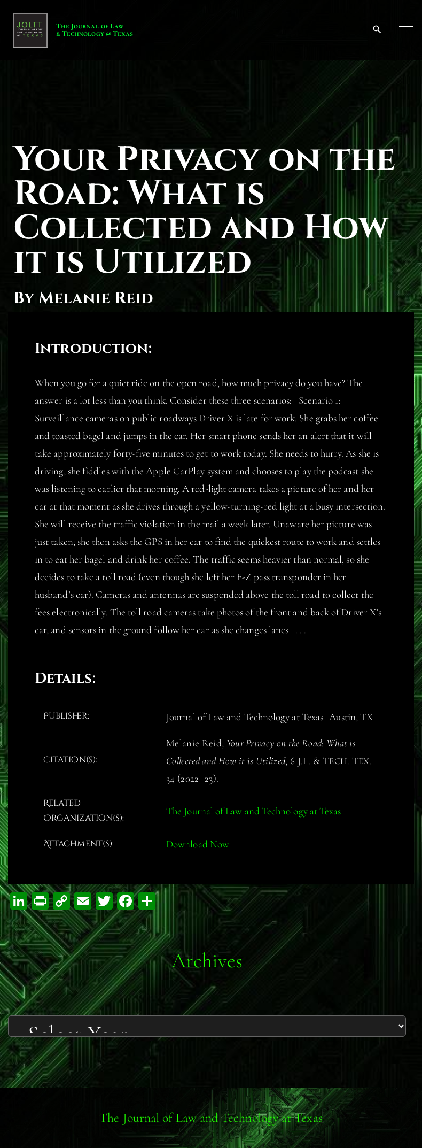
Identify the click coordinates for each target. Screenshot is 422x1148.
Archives (207, 960)
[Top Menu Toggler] (406, 30)
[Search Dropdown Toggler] (377, 30)
